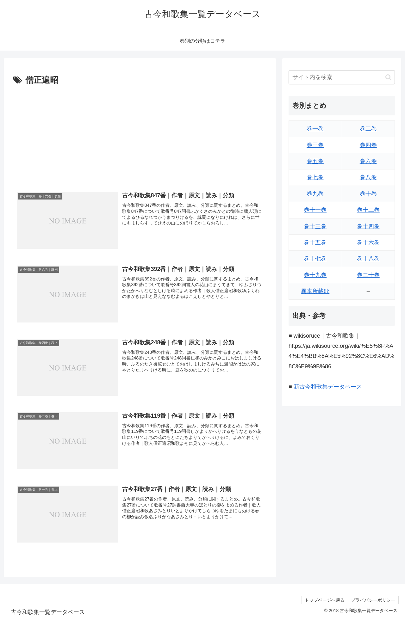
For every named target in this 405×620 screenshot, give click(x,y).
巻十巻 (368, 194)
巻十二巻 (368, 210)
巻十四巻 (368, 226)
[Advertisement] (139, 135)
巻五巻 (315, 161)
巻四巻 (368, 145)
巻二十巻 (368, 275)
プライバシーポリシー (373, 600)
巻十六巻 (368, 242)
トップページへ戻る (324, 600)
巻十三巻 (315, 226)
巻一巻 (315, 129)
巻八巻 (368, 177)
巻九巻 (315, 194)
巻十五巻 (315, 242)
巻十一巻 (315, 210)
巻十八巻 (368, 258)
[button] (388, 77)
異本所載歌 (315, 291)
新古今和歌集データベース (328, 387)
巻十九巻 (315, 275)
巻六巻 (368, 161)
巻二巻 (368, 129)
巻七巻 (315, 177)
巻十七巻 (315, 258)
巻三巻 (315, 145)
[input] (342, 77)
